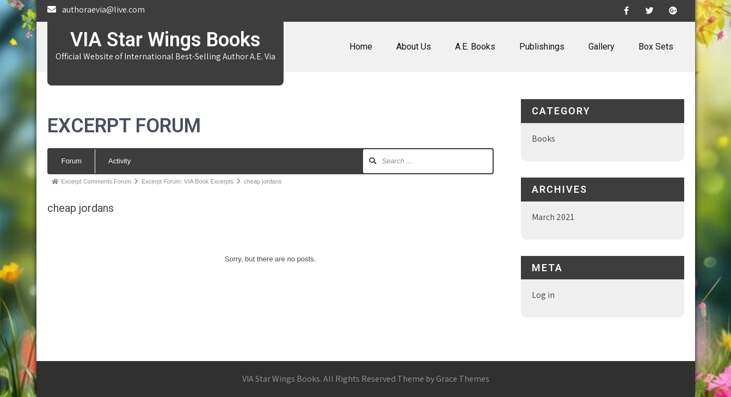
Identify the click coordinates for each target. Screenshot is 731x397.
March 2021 (553, 217)
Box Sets (655, 46)
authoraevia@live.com (103, 9)
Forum (72, 161)
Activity (119, 161)
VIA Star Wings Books (165, 39)
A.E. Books (475, 46)
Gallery (601, 46)
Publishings (541, 46)
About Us (413, 46)
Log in (543, 295)
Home (360, 46)
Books (543, 138)
